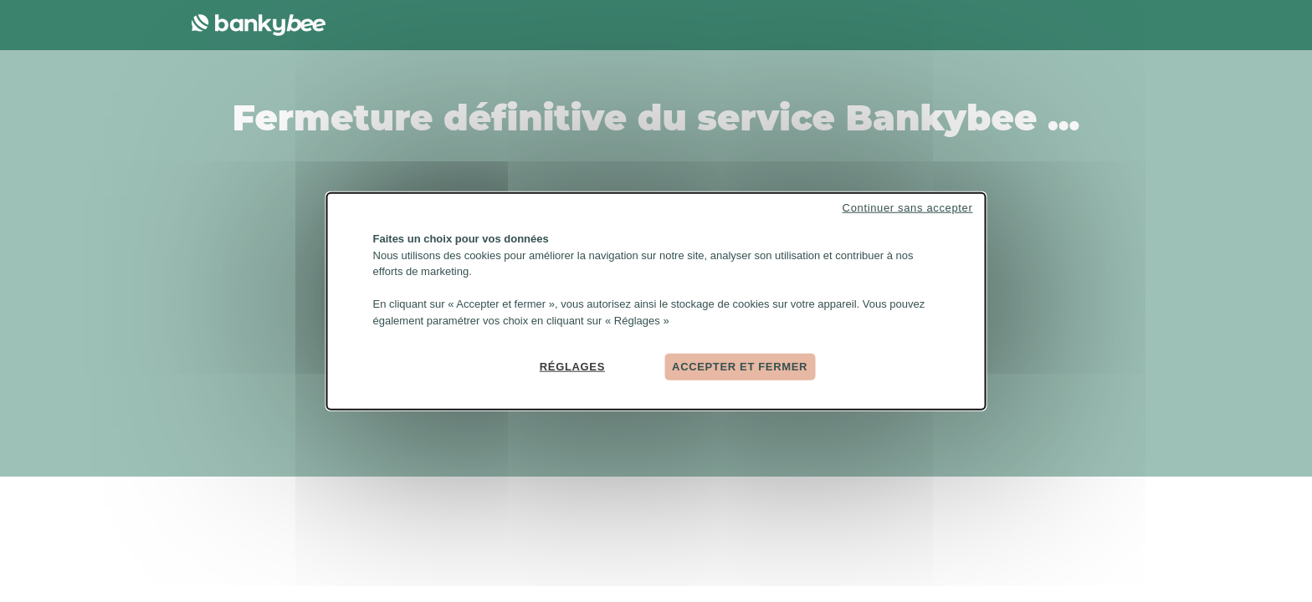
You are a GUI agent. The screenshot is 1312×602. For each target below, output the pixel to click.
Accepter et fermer (739, 366)
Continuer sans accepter (908, 208)
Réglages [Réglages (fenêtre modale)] (572, 366)
